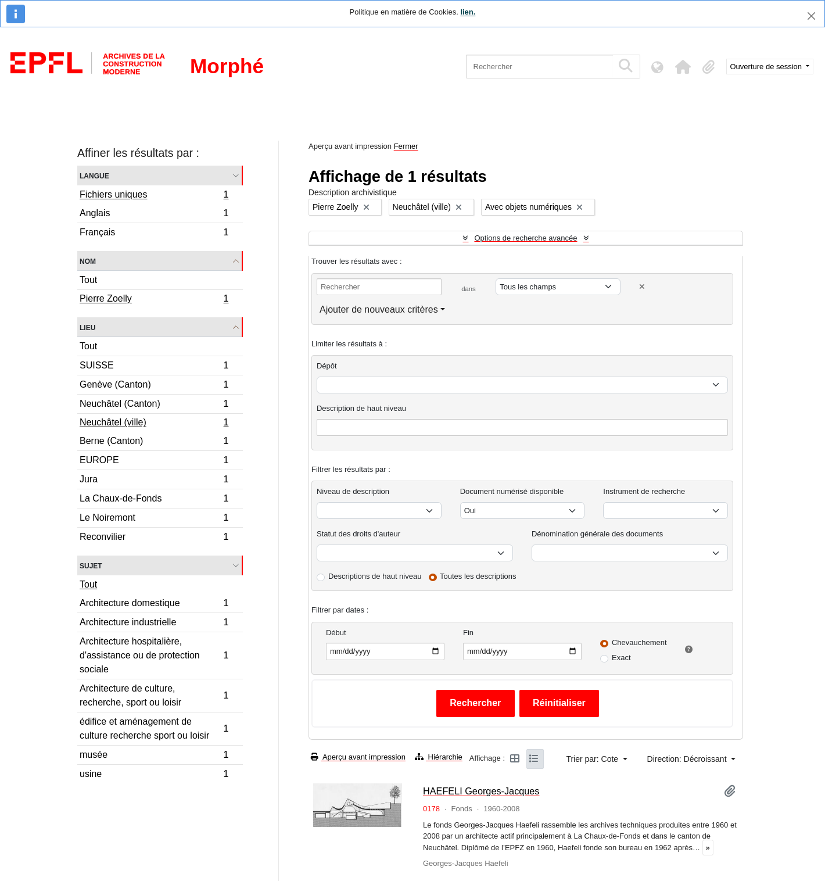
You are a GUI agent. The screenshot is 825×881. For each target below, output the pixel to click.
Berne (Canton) (154, 442)
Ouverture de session (767, 66)
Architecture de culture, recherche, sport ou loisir (154, 695)
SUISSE (154, 367)
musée (154, 756)
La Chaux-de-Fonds (154, 500)
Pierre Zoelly (154, 300)
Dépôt (327, 365)
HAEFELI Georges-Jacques (481, 791)
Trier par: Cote (593, 759)
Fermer (406, 146)
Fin (468, 632)
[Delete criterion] (642, 286)
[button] (683, 66)
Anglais (154, 214)
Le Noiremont (154, 519)
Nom (88, 260)
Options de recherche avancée (525, 238)
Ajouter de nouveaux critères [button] (379, 309)
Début (336, 632)
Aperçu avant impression (358, 757)
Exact (621, 657)
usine (154, 775)
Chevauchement (639, 642)
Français (154, 233)
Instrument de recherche (644, 491)
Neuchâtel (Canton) (154, 405)
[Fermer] (811, 16)
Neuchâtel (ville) (154, 424)
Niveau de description (353, 491)
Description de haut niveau (361, 408)
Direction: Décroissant (688, 759)
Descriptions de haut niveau (374, 576)
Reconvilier (154, 538)
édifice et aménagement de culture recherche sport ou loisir (154, 728)
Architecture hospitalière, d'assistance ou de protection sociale (154, 655)
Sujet (91, 565)
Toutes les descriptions (478, 576)
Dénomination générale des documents (597, 533)
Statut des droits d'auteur (358, 533)
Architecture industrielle (154, 623)
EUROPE (154, 461)
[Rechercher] (539, 66)
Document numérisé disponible (512, 491)
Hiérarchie (438, 757)
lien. (467, 12)
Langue (94, 175)
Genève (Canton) (154, 386)
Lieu (87, 326)
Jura (154, 480)
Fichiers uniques (154, 196)
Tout (88, 280)
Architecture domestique (154, 604)
